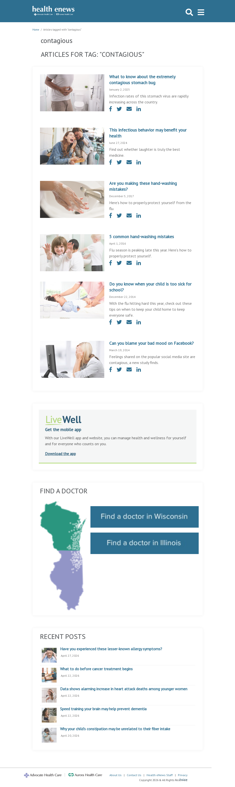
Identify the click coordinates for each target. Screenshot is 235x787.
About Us (115, 775)
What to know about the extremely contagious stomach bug (142, 79)
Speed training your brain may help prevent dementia (103, 709)
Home (35, 29)
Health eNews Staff (160, 775)
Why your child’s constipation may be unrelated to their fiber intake (115, 729)
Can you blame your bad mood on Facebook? (151, 343)
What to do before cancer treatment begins (96, 669)
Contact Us (134, 775)
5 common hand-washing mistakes (141, 236)
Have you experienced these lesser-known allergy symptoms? (111, 649)
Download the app (60, 453)
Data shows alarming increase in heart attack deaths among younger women (123, 689)
